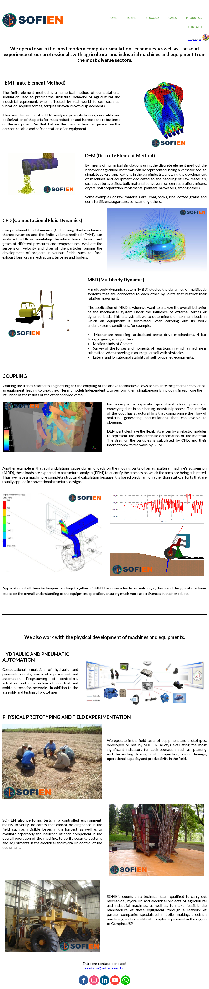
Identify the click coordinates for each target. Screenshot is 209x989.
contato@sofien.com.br (104, 968)
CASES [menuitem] (172, 17)
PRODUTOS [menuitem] (194, 17)
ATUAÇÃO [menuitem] (152, 17)
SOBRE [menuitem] (131, 17)
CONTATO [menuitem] (195, 27)
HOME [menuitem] (113, 17)
